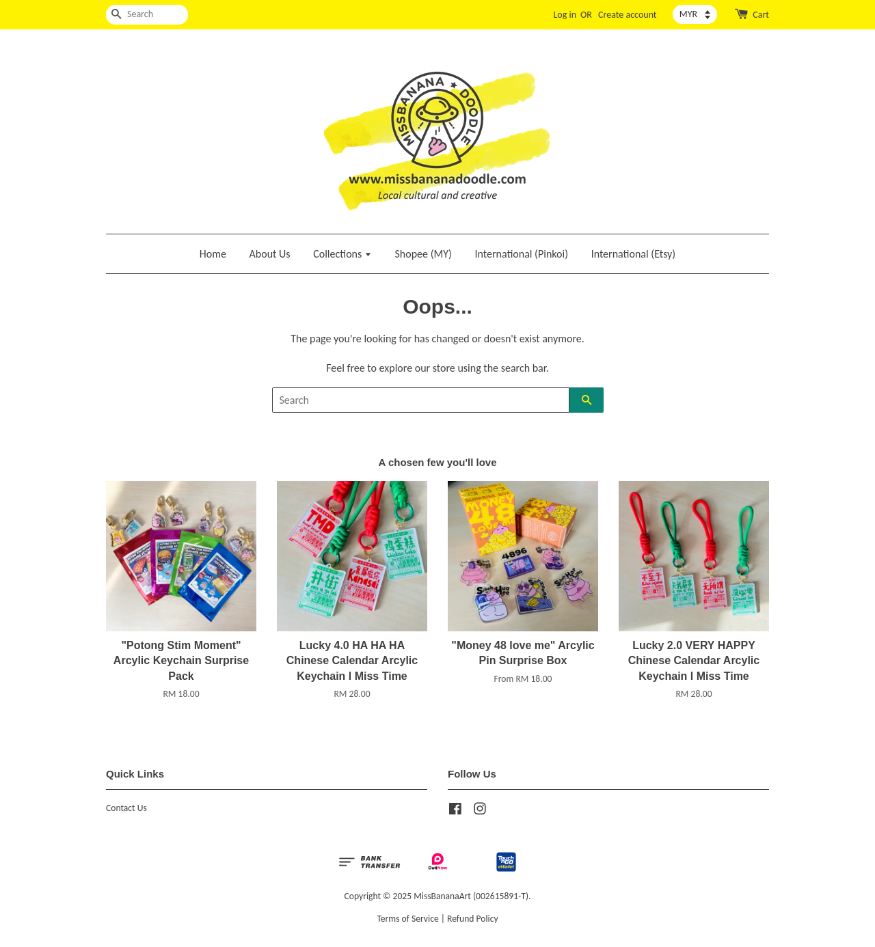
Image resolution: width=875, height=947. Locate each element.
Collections (342, 253)
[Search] (147, 15)
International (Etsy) (633, 253)
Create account (627, 14)
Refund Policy (472, 918)
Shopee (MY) (423, 253)
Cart (761, 14)
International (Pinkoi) (521, 253)
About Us (270, 253)
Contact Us (126, 808)
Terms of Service (407, 918)
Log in (564, 14)
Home (213, 253)
